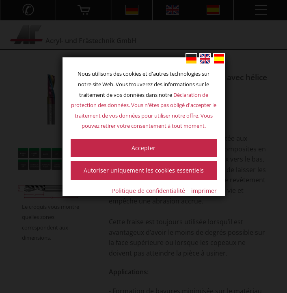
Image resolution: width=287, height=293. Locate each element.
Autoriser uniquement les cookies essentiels (144, 170)
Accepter (143, 148)
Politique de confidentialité (148, 191)
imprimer (204, 191)
